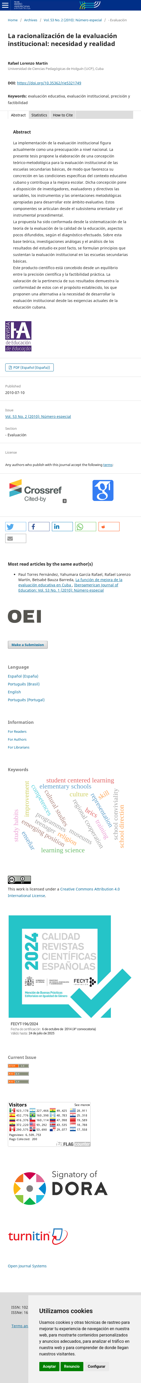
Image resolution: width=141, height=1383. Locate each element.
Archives (30, 20)
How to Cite (63, 114)
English (14, 691)
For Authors (17, 739)
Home (13, 20)
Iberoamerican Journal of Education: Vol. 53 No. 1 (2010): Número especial (68, 587)
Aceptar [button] (49, 1366)
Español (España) (23, 676)
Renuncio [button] (72, 1366)
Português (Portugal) (26, 699)
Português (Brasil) (24, 684)
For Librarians (18, 747)
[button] (15, 526)
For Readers (17, 731)
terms (107, 464)
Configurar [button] (96, 1366)
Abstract (18, 114)
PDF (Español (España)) (31, 367)
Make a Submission (28, 644)
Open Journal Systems (27, 1265)
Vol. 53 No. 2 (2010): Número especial (73, 20)
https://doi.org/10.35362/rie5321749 (49, 82)
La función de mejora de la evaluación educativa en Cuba (70, 582)
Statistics (39, 114)
